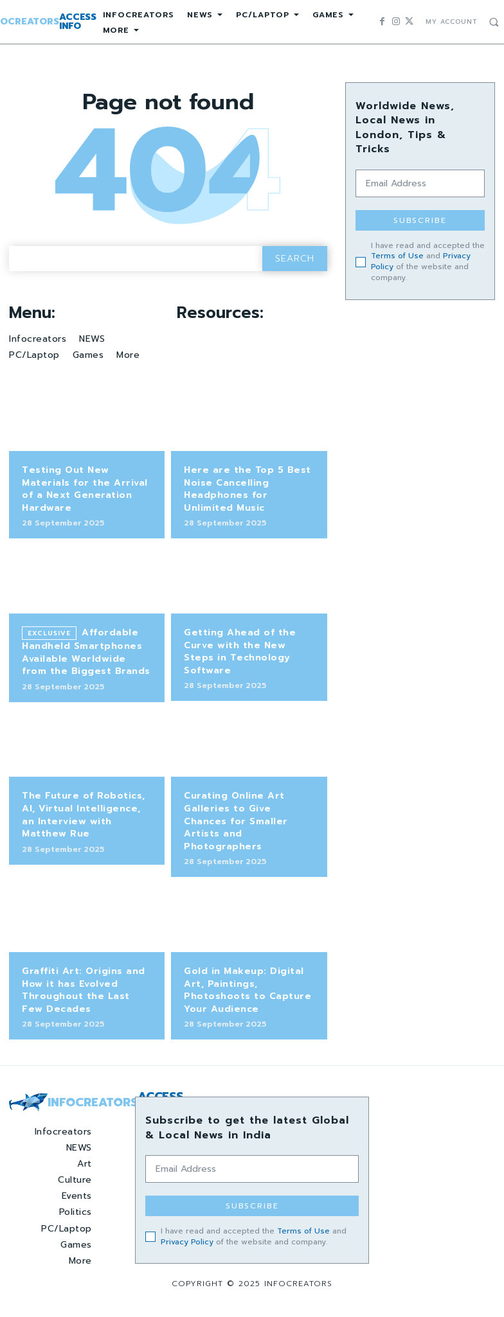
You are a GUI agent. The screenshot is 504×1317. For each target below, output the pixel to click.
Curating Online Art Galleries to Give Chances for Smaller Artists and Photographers (236, 821)
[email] (420, 183)
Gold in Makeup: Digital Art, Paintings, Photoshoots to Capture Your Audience (247, 990)
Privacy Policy (187, 1242)
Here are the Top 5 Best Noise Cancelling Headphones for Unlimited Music (247, 489)
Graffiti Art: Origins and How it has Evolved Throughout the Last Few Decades (83, 990)
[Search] (294, 258)
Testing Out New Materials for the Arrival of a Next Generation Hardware (85, 489)
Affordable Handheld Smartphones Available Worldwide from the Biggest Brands (86, 652)
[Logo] (63, 1102)
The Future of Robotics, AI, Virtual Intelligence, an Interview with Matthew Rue (83, 814)
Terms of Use (397, 255)
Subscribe (420, 220)
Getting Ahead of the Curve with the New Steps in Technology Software (240, 651)
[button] (493, 22)
